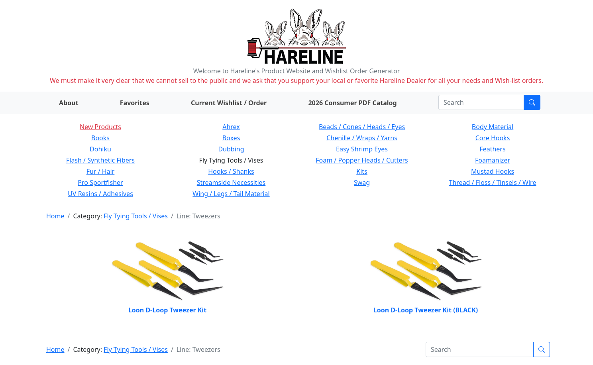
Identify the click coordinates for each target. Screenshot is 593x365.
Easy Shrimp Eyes (362, 149)
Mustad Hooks (492, 171)
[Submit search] (532, 102)
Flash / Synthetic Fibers (100, 160)
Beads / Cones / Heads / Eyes (362, 126)
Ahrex (231, 126)
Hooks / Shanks (231, 171)
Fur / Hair (100, 171)
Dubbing (231, 149)
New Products (100, 126)
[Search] (481, 102)
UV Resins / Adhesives (100, 193)
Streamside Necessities (231, 182)
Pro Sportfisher (100, 182)
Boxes (231, 137)
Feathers (492, 149)
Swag (362, 182)
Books (100, 137)
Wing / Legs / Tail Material (230, 193)
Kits (361, 171)
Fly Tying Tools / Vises (136, 216)
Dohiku (100, 149)
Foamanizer (492, 160)
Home (55, 216)
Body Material (492, 126)
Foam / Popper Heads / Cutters (362, 160)
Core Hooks (492, 137)
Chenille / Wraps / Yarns (361, 137)
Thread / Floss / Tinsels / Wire (492, 182)
